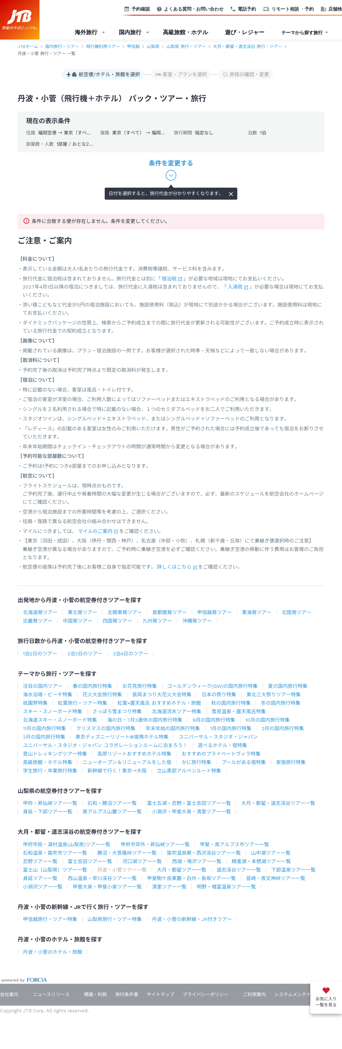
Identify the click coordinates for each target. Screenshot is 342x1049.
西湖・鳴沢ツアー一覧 (196, 861)
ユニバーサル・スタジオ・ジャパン (218, 736)
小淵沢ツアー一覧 (42, 886)
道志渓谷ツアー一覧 (238, 869)
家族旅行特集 (291, 762)
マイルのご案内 (95, 531)
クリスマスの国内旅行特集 (105, 728)
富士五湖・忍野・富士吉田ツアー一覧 (189, 803)
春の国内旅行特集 (92, 686)
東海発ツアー (256, 612)
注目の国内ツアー (42, 686)
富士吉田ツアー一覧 (90, 861)
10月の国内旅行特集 (267, 719)
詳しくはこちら (174, 567)
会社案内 (9, 994)
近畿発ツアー (38, 620)
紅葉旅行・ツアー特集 (82, 703)
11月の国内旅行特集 (44, 728)
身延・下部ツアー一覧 (47, 811)
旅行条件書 (126, 994)
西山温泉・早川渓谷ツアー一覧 (102, 878)
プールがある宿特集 (243, 762)
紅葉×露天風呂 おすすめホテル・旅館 (159, 703)
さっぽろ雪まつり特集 (117, 711)
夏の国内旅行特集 (287, 686)
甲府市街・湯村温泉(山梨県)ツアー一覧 (66, 844)
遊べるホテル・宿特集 (222, 745)
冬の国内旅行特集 (280, 703)
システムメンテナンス (297, 994)
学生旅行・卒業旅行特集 (50, 770)
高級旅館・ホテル (185, 32)
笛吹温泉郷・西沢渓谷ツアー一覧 (204, 852)
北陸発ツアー (296, 612)
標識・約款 (95, 994)
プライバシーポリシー (205, 994)
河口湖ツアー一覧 (142, 861)
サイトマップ (160, 994)
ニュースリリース (51, 994)
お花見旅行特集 (139, 686)
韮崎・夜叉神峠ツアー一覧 (275, 878)
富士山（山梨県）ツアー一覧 (55, 869)
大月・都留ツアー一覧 (181, 869)
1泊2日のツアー (40, 653)
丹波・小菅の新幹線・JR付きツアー (192, 919)
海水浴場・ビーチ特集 (47, 694)
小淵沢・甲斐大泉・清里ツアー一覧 (191, 811)
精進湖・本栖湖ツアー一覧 (261, 861)
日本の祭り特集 (219, 694)
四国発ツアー (117, 620)
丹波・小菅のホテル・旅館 (52, 952)
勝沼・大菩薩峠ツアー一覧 (127, 852)
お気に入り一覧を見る (326, 1001)
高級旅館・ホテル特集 (47, 762)
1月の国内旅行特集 (230, 728)
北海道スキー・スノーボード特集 (60, 719)
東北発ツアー (82, 612)
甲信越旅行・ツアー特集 (50, 919)
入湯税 (235, 287)
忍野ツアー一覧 (40, 861)
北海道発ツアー (40, 612)
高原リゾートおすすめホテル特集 (134, 753)
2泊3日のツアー (85, 653)
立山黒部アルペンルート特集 (189, 770)
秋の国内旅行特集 (231, 703)
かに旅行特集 (196, 762)
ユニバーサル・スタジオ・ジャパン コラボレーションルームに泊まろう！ (105, 745)
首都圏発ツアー (169, 612)
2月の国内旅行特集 (283, 728)
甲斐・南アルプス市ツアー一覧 (234, 844)
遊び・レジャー (244, 32)
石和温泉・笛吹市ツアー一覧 (55, 852)
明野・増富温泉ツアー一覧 (226, 886)
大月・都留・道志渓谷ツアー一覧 (278, 803)
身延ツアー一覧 (40, 878)
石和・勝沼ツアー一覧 (112, 803)
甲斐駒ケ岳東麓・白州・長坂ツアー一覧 (191, 878)
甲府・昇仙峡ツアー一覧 (50, 803)
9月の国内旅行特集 (214, 719)
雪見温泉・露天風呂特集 (239, 711)
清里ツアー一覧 (169, 886)
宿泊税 (169, 278)
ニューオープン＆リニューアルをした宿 (127, 762)
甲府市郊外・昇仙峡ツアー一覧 (155, 844)
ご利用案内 (254, 994)
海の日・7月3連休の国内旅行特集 (144, 719)
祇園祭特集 (35, 703)
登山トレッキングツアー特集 (55, 753)
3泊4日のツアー (130, 653)
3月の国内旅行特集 (44, 736)
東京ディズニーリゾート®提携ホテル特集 (122, 736)
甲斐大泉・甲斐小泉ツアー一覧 (107, 886)
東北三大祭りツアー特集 (273, 694)
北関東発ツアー (125, 612)
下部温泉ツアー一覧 (293, 869)
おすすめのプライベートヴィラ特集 (221, 753)
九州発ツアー (157, 620)
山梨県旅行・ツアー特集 (114, 919)
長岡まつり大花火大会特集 (161, 694)
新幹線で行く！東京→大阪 (117, 770)
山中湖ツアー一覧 (271, 852)
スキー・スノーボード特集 (52, 711)
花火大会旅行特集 (102, 694)
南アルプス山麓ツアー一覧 (112, 811)
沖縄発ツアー (197, 620)
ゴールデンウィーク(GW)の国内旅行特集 (212, 686)
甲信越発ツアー (214, 612)
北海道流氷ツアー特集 (176, 711)
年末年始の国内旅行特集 (173, 728)
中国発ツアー (77, 620)
